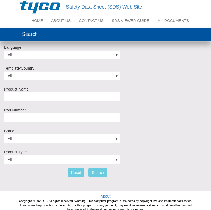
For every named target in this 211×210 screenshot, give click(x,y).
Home (37, 20)
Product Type (15, 152)
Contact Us (91, 20)
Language (12, 47)
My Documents (173, 20)
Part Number (15, 110)
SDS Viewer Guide (130, 20)
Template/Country (19, 68)
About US (61, 20)
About (106, 196)
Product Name (16, 89)
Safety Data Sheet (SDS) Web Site (104, 7)
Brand (9, 131)
